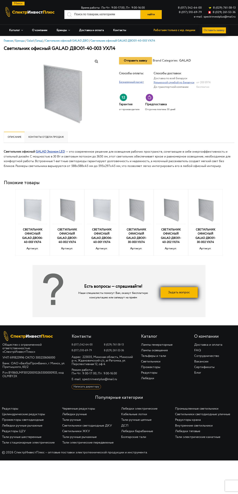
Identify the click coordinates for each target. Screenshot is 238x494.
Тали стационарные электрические (28, 442)
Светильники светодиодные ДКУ (87, 425)
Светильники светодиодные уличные (202, 414)
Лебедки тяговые (187, 431)
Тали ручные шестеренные (21, 437)
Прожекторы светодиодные (23, 420)
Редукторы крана (188, 420)
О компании (39, 30)
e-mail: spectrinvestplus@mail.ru (215, 16)
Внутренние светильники (194, 425)
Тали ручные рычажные (79, 437)
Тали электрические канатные (197, 437)
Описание (14, 137)
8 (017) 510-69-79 (190, 12)
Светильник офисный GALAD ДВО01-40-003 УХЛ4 (123, 40)
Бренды (64, 30)
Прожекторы (150, 367)
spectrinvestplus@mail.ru (99, 379)
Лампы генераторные (157, 344)
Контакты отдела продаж (46, 137)
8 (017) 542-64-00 (190, 7)
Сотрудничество (206, 356)
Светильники (150, 361)
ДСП (124, 425)
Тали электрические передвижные (88, 442)
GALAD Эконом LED (50, 151)
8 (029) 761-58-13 (224, 7)
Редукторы (149, 372)
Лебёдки (147, 378)
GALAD (185, 60)
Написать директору (86, 386)
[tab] (14, 137)
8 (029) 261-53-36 (224, 12)
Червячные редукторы (78, 408)
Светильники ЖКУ (76, 431)
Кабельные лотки (134, 414)
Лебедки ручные (74, 414)
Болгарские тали (133, 437)
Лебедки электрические (139, 408)
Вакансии (201, 361)
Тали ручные (71, 420)
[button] (96, 61)
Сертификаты (204, 367)
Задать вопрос (179, 292)
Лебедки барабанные (137, 431)
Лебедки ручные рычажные (22, 425)
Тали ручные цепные (136, 420)
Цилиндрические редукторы (23, 414)
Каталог (16, 30)
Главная (8, 40)
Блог (197, 372)
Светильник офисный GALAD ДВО (67, 40)
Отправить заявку (135, 60)
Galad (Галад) (35, 40)
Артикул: (32, 223)
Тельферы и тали (153, 356)
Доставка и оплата (91, 30)
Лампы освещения (154, 350)
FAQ (197, 350)
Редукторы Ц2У (14, 431)
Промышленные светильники (196, 408)
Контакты (119, 30)
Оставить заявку (215, 30)
